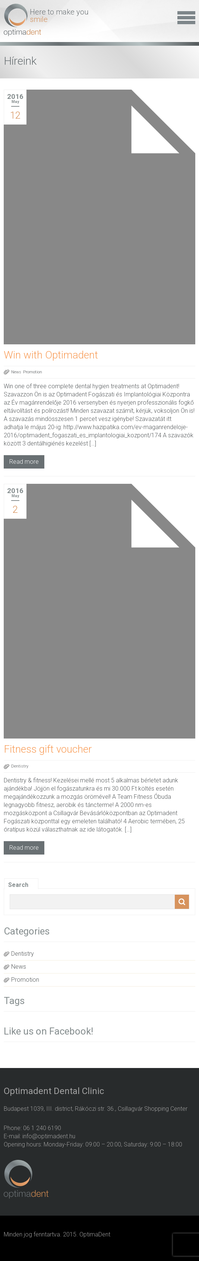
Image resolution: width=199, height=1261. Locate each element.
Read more (24, 461)
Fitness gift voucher (48, 749)
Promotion (32, 372)
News (16, 372)
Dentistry (19, 766)
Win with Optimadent (51, 355)
